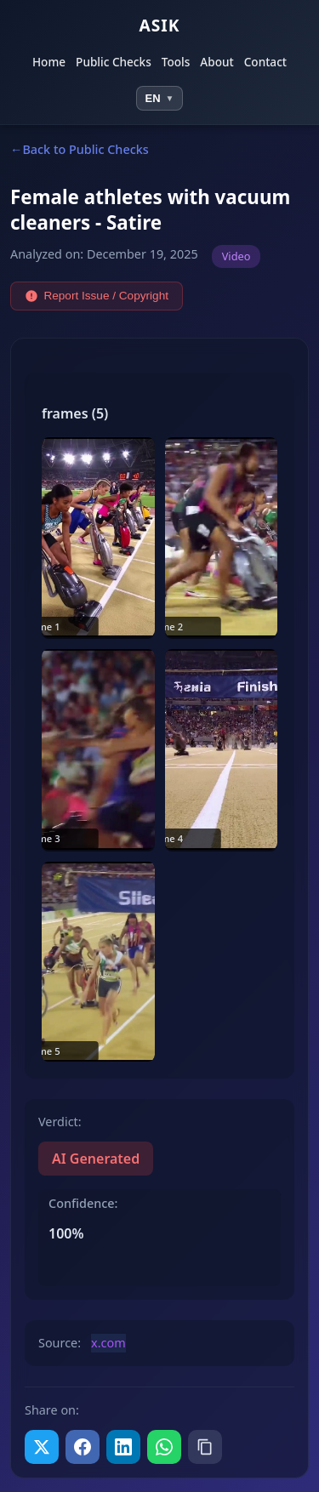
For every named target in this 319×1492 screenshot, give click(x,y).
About (216, 62)
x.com (108, 1343)
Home (49, 62)
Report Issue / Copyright (96, 296)
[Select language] (160, 98)
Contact (265, 62)
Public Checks (113, 62)
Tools (176, 62)
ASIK (159, 25)
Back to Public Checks (85, 149)
